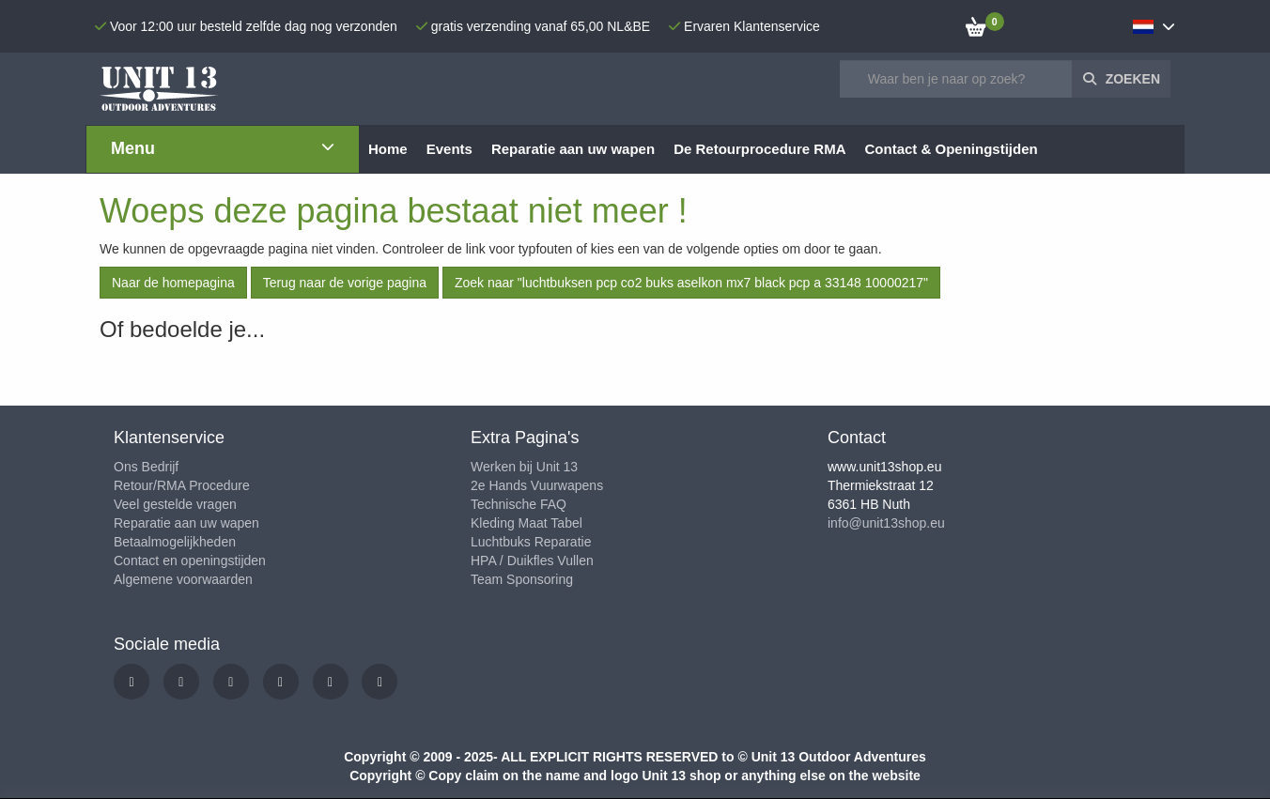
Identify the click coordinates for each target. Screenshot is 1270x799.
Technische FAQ (518, 504)
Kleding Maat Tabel (526, 522)
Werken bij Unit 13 (524, 466)
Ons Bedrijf (146, 466)
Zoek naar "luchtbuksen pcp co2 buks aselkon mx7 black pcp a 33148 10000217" (691, 282)
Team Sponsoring (522, 579)
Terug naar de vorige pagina (344, 282)
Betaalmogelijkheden (175, 541)
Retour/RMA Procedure (182, 485)
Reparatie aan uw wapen (186, 522)
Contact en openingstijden (190, 560)
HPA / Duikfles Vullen (532, 560)
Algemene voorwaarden (183, 579)
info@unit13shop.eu (886, 522)
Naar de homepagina (173, 282)
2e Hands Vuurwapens (537, 485)
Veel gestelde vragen (175, 504)
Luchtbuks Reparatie (531, 541)
